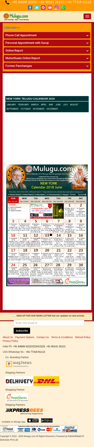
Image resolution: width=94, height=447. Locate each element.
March (35, 104)
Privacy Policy (10, 341)
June (58, 104)
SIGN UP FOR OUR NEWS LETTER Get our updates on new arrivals (50, 316)
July (65, 104)
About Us (8, 337)
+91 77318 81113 (78, 2)
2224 (36, 346)
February (23, 104)
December (52, 109)
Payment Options (24, 337)
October (26, 109)
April (44, 104)
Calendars (11, 27)
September (12, 109)
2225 (42, 346)
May (51, 104)
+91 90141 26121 (52, 2)
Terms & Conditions (62, 337)
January (11, 104)
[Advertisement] (47, 85)
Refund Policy (82, 337)
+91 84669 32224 (25, 2)
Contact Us (43, 337)
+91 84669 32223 (22, 346)
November (38, 109)
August (74, 104)
